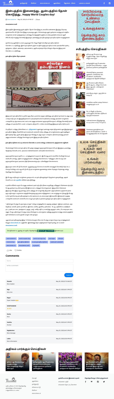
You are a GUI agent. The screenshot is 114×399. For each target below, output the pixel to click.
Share (37, 20)
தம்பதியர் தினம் (23, 242)
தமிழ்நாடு (23, 3)
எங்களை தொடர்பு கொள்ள (67, 385)
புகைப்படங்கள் (84, 3)
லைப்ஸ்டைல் (45, 3)
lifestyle (60, 238)
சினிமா (33, 3)
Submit (68, 275)
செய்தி (34, 378)
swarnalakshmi (11, 238)
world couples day (24, 238)
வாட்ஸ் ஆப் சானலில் (45, 231)
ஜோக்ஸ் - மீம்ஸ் (69, 3)
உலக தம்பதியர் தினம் (39, 242)
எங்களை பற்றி (63, 382)
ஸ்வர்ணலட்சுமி (24, 245)
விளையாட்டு (36, 387)
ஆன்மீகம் (56, 3)
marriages (52, 238)
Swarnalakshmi (11, 19)
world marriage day (39, 238)
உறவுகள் (36, 245)
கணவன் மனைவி (57, 242)
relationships (11, 242)
